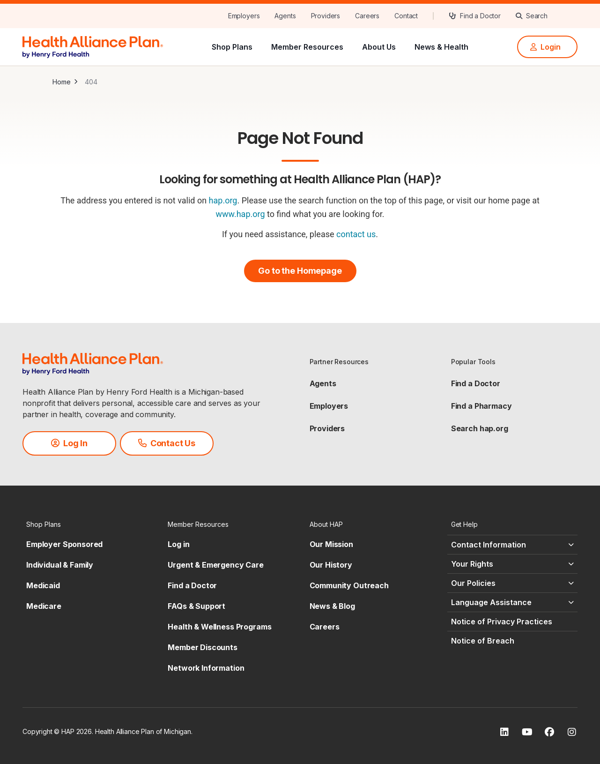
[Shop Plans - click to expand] (87, 524)
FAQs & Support (196, 606)
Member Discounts (202, 647)
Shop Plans (232, 47)
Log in (178, 544)
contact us (356, 234)
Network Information (206, 668)
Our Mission (331, 544)
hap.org (223, 200)
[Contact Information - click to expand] (512, 544)
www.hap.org (240, 214)
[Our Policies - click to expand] (512, 583)
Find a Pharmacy (481, 406)
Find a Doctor (475, 383)
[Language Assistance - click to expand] (512, 602)
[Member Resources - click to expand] (229, 524)
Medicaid (43, 585)
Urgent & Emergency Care (216, 564)
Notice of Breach (482, 640)
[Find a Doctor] (475, 16)
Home (61, 82)
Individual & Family (59, 564)
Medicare (43, 606)
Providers (327, 428)
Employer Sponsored (64, 544)
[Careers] (367, 16)
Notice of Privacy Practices (501, 621)
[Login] (547, 47)
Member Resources (307, 47)
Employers (329, 406)
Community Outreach (349, 585)
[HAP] (92, 46)
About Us (379, 47)
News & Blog (332, 606)
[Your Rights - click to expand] (512, 563)
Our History (331, 564)
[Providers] (326, 16)
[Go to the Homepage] (300, 271)
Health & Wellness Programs (219, 626)
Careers (325, 626)
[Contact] (406, 16)
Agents (323, 383)
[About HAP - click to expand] (371, 524)
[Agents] (285, 16)
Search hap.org (479, 428)
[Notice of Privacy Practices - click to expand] (512, 621)
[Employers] (244, 16)
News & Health (441, 47)
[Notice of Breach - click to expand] (512, 640)
